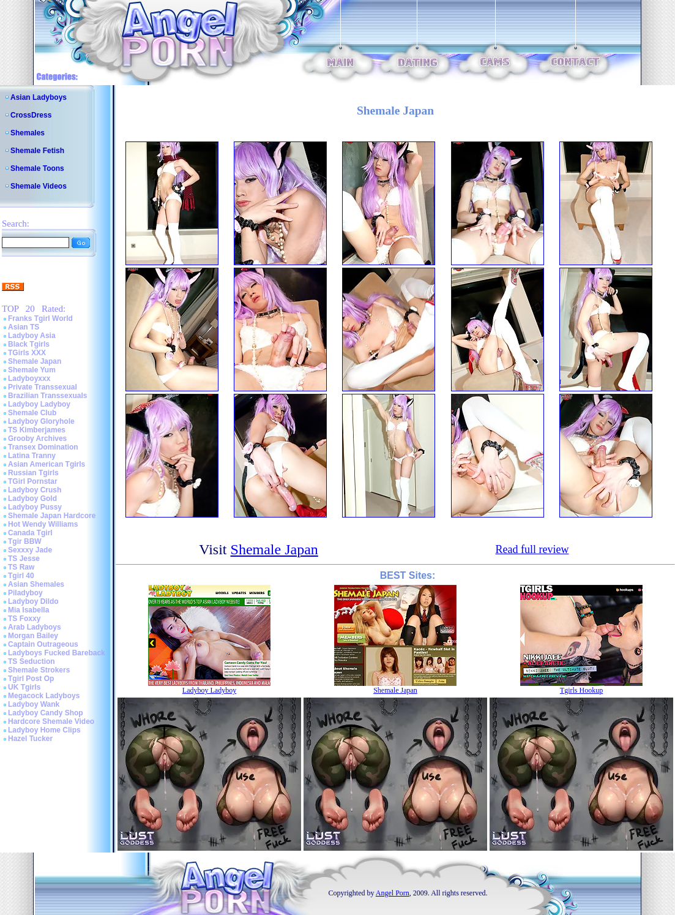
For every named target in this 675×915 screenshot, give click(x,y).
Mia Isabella (28, 610)
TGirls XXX (27, 352)
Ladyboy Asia (32, 335)
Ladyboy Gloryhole (41, 421)
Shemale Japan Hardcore (51, 515)
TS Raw (21, 567)
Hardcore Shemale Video (51, 721)
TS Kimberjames (36, 430)
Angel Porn (392, 893)
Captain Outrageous (43, 644)
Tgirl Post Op (31, 678)
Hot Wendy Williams (43, 524)
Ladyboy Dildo (33, 601)
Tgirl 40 (21, 575)
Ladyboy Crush (34, 490)
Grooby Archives (37, 438)
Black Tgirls (29, 344)
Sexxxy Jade (30, 550)
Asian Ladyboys (38, 97)
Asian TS (23, 327)
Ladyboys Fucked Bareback (56, 653)
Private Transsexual (42, 387)
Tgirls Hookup (581, 690)
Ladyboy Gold (32, 498)
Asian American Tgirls (46, 464)
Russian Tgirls (33, 473)
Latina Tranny (32, 455)
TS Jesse (24, 558)
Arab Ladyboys (34, 627)
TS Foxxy (24, 618)
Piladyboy (25, 593)
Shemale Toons (37, 168)
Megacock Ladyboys (44, 695)
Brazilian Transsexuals (47, 395)
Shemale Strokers (39, 670)
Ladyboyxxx (29, 378)
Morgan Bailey (33, 635)
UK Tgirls (24, 687)
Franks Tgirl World (40, 318)
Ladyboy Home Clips (44, 730)
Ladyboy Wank (33, 704)
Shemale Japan (34, 361)
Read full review (532, 549)
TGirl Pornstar (33, 481)
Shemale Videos (38, 186)
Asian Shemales (36, 584)
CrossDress (30, 115)
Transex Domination (43, 447)
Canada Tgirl (30, 533)
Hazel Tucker (30, 738)
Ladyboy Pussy (35, 507)
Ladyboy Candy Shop (45, 713)
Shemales (27, 133)
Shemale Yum (32, 370)
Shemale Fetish (37, 150)
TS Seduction (31, 661)
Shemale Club (32, 413)
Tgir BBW (25, 541)
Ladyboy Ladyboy (39, 404)
